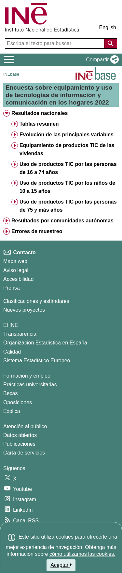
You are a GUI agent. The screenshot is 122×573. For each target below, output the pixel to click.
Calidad (12, 352)
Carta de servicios (24, 452)
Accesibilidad (18, 279)
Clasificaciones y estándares (36, 301)
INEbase (11, 74)
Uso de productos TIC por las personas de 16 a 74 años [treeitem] (68, 168)
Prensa (11, 288)
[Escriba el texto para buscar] (55, 43)
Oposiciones (17, 402)
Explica (11, 411)
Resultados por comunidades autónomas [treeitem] (62, 220)
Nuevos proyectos (24, 310)
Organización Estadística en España (45, 342)
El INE (10, 325)
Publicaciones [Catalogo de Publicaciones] (19, 444)
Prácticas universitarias (30, 384)
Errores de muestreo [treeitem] (36, 231)
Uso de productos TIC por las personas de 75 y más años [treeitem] (68, 206)
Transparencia (19, 334)
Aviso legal (15, 270)
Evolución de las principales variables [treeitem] (67, 134)
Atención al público (25, 426)
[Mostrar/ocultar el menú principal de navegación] (9, 60)
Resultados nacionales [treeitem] (39, 113)
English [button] (107, 27)
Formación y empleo (26, 376)
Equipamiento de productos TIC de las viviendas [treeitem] (67, 149)
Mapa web (15, 261)
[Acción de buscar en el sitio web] (110, 43)
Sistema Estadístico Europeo (36, 360)
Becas (10, 393)
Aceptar (61, 565)
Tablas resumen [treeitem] (39, 124)
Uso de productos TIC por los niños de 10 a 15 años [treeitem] (67, 187)
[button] (101, 60)
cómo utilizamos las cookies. (82, 554)
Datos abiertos (20, 435)
